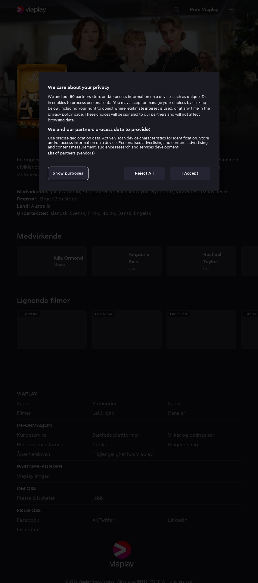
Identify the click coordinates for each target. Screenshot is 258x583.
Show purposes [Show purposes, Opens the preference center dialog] (68, 173)
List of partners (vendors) (71, 153)
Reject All (144, 173)
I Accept (190, 173)
